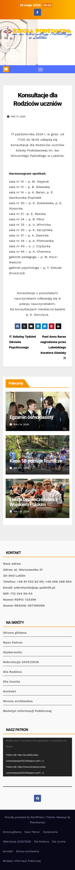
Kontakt (9, 691)
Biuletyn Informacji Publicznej (27, 711)
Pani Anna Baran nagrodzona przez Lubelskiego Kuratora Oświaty (53, 347)
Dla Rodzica (12, 672)
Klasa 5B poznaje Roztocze (36, 461)
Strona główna (15, 633)
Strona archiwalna (18, 701)
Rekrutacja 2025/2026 (21, 662)
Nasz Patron (13, 642)
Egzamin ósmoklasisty (31, 417)
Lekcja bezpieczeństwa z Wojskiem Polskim (34, 502)
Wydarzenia (12, 652)
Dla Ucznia (11, 681)
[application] (37, 757)
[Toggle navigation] (40, 69)
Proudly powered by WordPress (25, 817)
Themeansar (37, 822)
